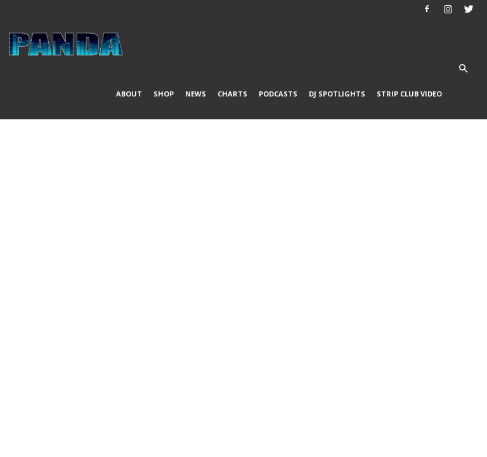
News (195, 93)
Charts (232, 93)
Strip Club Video (409, 93)
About (129, 93)
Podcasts (278, 93)
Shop (163, 93)
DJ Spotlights (337, 93)
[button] (463, 68)
